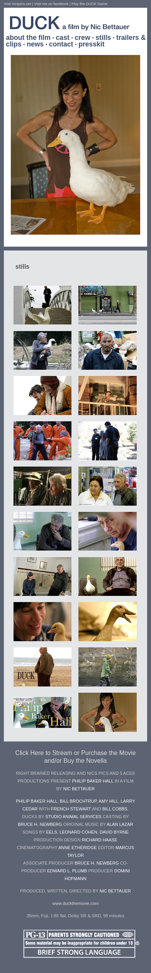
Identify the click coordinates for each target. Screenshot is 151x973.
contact (61, 44)
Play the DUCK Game (89, 4)
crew (82, 37)
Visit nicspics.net (17, 4)
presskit (91, 44)
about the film (28, 37)
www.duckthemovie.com (75, 903)
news (35, 44)
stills (103, 37)
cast (63, 37)
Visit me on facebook (51, 4)
